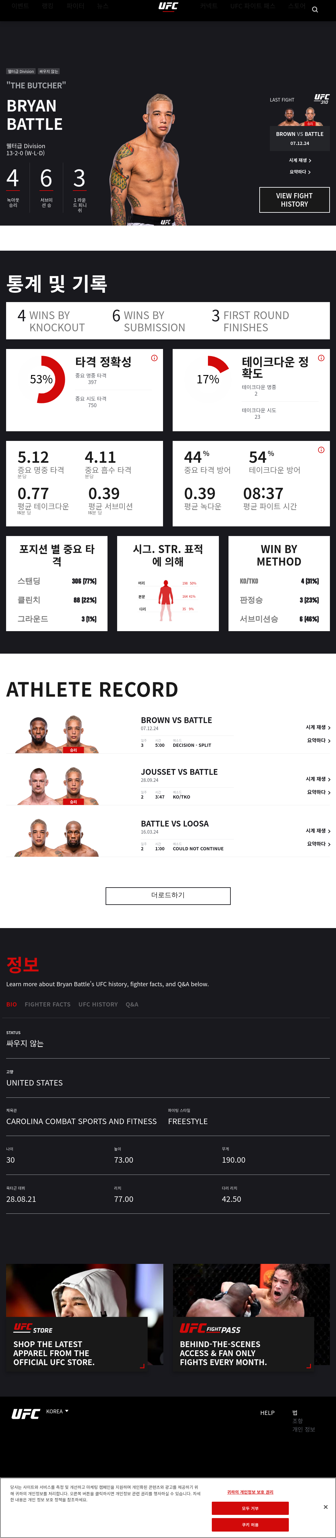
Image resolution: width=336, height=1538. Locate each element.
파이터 (70, 24)
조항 (297, 1421)
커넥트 (223, 24)
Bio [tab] (11, 1004)
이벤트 (19, 24)
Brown (155, 721)
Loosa (196, 824)
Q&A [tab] (131, 1004)
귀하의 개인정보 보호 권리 (250, 1492)
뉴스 (94, 24)
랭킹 (42, 24)
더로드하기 (168, 895)
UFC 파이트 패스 (261, 24)
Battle (198, 721)
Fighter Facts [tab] (48, 1004)
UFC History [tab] (98, 1004)
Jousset (158, 772)
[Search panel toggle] (315, 24)
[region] (168, 1508)
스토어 (299, 24)
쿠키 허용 (250, 1525)
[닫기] (326, 1507)
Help (267, 1412)
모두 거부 (250, 1508)
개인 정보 (303, 1429)
